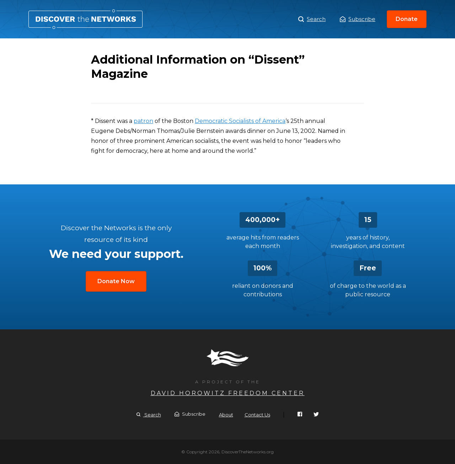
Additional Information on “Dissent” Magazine (85, 19)
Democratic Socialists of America (240, 121)
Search (312, 19)
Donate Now (116, 281)
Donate (407, 19)
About (226, 414)
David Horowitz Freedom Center (228, 393)
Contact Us (257, 414)
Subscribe (357, 19)
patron (143, 121)
